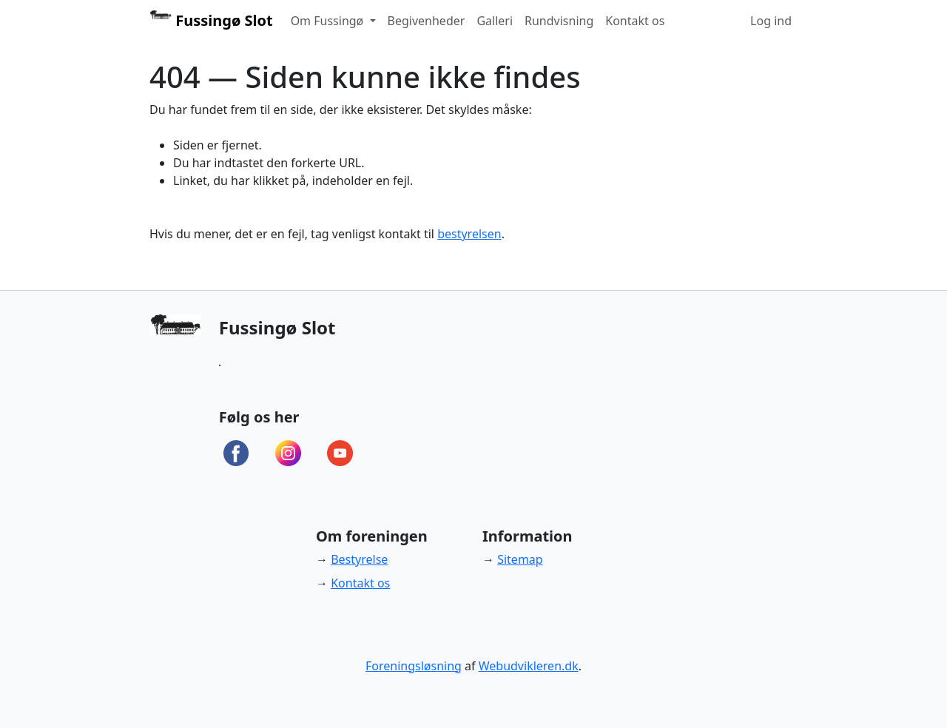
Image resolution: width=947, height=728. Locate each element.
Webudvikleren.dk (529, 666)
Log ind (771, 21)
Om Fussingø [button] (329, 21)
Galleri (494, 21)
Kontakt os (634, 21)
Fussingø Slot (211, 20)
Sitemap (520, 559)
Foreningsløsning (413, 666)
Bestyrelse (359, 559)
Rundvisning (559, 21)
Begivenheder (426, 21)
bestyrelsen (469, 234)
